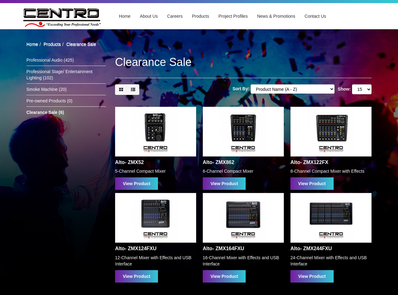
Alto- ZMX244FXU (311, 248)
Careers (175, 16)
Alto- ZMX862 (218, 162)
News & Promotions (276, 16)
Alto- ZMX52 (129, 162)
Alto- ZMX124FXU (135, 248)
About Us (149, 16)
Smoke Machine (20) (46, 89)
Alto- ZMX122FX (309, 162)
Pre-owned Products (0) (49, 100)
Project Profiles (233, 16)
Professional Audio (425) (50, 60)
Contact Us (315, 16)
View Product (136, 183)
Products (200, 16)
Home (125, 16)
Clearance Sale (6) (45, 112)
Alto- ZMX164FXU (223, 248)
